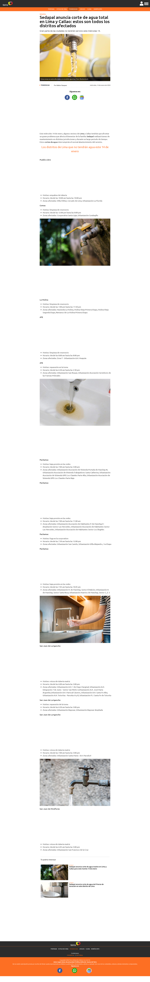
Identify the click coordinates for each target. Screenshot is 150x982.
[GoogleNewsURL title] (81, 97)
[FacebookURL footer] (59, 970)
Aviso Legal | (58, 962)
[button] (146, 3)
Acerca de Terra (92, 962)
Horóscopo (98, 9)
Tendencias (73, 9)
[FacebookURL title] (67, 97)
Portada (51, 9)
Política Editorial (80, 962)
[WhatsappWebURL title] (74, 97)
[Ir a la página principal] (8, 4)
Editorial (79, 955)
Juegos (82, 9)
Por (60, 85)
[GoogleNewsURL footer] (89, 970)
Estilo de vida (62, 9)
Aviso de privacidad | (68, 962)
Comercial (70, 955)
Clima (89, 9)
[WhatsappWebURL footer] (74, 970)
